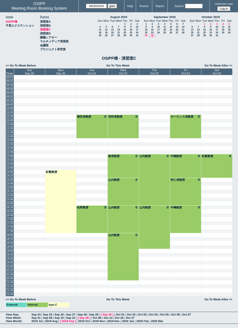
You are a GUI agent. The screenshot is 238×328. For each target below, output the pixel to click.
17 (137, 30)
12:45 (9, 152)
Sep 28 (82, 314)
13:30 (9, 163)
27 (112, 35)
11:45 (9, 136)
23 (131, 32)
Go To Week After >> (218, 65)
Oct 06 (175, 314)
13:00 (9, 156)
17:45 (9, 231)
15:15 (9, 191)
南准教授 (123, 156)
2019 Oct (84, 321)
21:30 (9, 290)
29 (125, 35)
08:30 (9, 84)
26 (106, 35)
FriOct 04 (185, 71)
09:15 (9, 96)
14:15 (9, 175)
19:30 (9, 258)
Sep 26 (59, 314)
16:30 (9, 211)
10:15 (9, 112)
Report (160, 6)
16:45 (9, 215)
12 (106, 30)
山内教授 (154, 156)
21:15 (9, 286)
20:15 (9, 270)
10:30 (9, 116)
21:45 (9, 294)
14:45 (9, 183)
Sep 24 (36, 314)
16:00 (9, 203)
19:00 (9, 250)
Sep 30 (107, 314)
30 (131, 35)
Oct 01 (120, 314)
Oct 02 (131, 314)
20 (112, 32)
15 (125, 30)
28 (118, 35)
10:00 (9, 108)
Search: (179, 6)
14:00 (9, 171)
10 (137, 27)
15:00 (9, 187)
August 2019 (118, 17)
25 (100, 35)
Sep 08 (47, 317)
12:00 (9, 140)
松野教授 (92, 207)
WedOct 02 (123, 71)
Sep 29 (93, 314)
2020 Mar (157, 321)
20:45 (9, 278)
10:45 (9, 120)
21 (118, 32)
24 (137, 32)
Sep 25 (47, 314)
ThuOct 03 (154, 71)
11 (100, 30)
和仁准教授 (186, 179)
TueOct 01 (92, 71)
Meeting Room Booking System (39, 8)
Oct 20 (119, 317)
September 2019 (165, 17)
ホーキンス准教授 (186, 116)
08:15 (9, 80)
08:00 (9, 77)
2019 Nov (99, 321)
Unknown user (224, 3)
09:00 (9, 92)
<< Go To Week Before (21, 65)
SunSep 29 (29, 71)
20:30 (9, 274)
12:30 (9, 148)
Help (130, 6)
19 (106, 32)
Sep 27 (70, 314)
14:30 (9, 179)
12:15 (9, 144)
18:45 (9, 246)
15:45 (9, 199)
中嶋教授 (186, 156)
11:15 (9, 128)
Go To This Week (117, 65)
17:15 (9, 223)
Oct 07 (186, 314)
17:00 (9, 219)
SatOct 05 (217, 71)
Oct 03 (142, 314)
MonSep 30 (60, 71)
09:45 (9, 104)
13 (112, 30)
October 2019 (211, 17)
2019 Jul (37, 321)
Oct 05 (164, 314)
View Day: (12, 314)
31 (137, 35)
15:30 (9, 195)
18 (100, 32)
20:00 (9, 266)
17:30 (9, 227)
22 (125, 32)
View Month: (14, 321)
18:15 (9, 238)
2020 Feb (142, 321)
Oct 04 (153, 314)
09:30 (9, 100)
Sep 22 (70, 317)
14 (118, 30)
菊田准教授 (92, 116)
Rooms (144, 6)
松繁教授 (217, 156)
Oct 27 (130, 317)
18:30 (9, 242)
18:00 (9, 235)
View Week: (13, 317)
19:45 (9, 262)
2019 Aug (51, 321)
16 (131, 30)
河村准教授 (123, 116)
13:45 (9, 167)
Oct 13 (108, 317)
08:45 (9, 88)
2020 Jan (128, 321)
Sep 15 (59, 317)
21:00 (9, 282)
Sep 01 (36, 317)
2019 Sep (68, 321)
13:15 (9, 159)
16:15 (9, 207)
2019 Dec (113, 321)
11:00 (9, 124)
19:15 (9, 254)
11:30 (9, 132)
